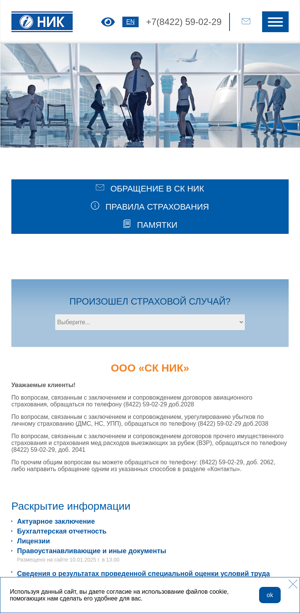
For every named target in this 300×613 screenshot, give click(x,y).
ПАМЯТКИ (150, 224)
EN (130, 22)
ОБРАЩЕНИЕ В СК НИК (150, 188)
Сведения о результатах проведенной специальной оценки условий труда (143, 573)
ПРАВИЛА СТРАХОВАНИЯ (150, 206)
